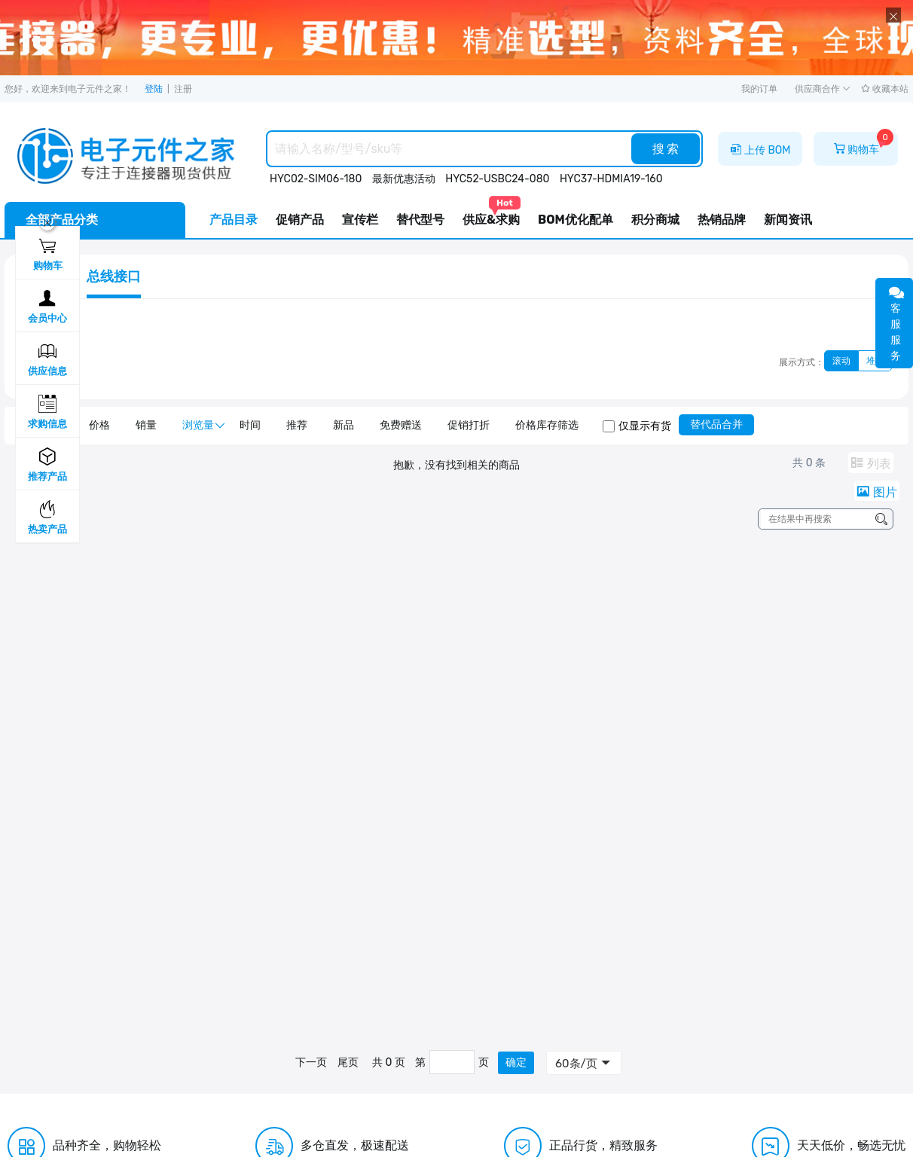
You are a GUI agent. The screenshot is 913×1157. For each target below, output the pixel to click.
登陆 (154, 89)
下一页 (311, 1062)
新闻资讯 (788, 219)
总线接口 (114, 276)
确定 (516, 1062)
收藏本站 (884, 89)
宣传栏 (360, 219)
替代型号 (420, 219)
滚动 (841, 361)
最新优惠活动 (403, 178)
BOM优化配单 (575, 219)
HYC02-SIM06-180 (316, 178)
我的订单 (759, 89)
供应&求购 (491, 214)
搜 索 (665, 149)
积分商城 (655, 219)
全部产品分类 (62, 219)
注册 (183, 89)
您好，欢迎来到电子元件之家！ (68, 89)
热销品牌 (722, 219)
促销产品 (300, 219)
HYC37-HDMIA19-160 (611, 178)
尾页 (348, 1062)
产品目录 (233, 219)
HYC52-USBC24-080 (497, 178)
